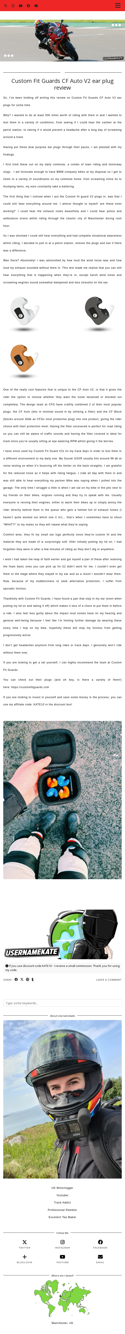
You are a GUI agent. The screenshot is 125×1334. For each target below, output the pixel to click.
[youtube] (63, 1259)
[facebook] (100, 1244)
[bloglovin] (25, 1259)
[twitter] (25, 1244)
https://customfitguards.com (30, 687)
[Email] (36, 5)
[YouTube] (20, 5)
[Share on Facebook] (16, 980)
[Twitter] (5, 5)
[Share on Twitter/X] (22, 980)
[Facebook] (28, 5)
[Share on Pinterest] (28, 980)
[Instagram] (13, 5)
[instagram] (63, 1244)
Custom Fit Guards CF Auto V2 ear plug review (62, 84)
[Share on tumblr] (33, 980)
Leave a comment (109, 979)
